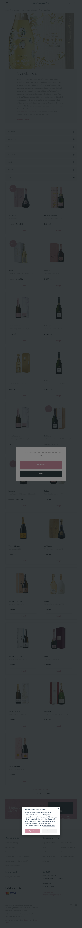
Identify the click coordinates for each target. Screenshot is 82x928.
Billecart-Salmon (15, 601)
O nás (44, 847)
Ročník (10, 162)
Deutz (11, 271)
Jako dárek (15, 10)
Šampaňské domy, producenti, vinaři (18, 856)
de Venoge (12, 216)
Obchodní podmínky (50, 852)
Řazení (10, 177)
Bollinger (47, 326)
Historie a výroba (11, 847)
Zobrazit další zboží (41, 789)
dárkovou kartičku (28, 112)
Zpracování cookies (49, 825)
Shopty (26, 920)
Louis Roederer (14, 326)
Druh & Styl (12, 139)
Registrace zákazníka (68, 847)
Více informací (23, 120)
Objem (10, 147)
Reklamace (46, 861)
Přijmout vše (32, 831)
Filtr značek (12, 132)
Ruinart (47, 271)
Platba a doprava (49, 856)
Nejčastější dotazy (49, 843)
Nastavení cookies (67, 856)
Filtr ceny (11, 170)
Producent (11, 155)
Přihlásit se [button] (70, 3)
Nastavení (49, 831)
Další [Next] (48, 793)
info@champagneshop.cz (52, 895)
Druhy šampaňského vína (14, 852)
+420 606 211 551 (48, 892)
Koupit (23, 230)
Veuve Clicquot (14, 546)
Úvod (7, 10)
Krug (46, 656)
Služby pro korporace (12, 877)
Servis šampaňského (12, 866)
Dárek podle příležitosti (30, 10)
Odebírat (60, 811)
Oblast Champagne (12, 843)
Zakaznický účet (66, 843)
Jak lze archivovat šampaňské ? (16, 861)
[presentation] (60, 805)
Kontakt (63, 852)
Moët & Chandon (50, 216)
